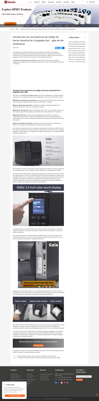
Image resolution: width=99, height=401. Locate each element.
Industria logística (44, 377)
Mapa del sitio (67, 398)
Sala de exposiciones (47, 25)
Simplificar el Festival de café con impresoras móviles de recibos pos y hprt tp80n (39, 357)
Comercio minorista (44, 376)
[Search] (87, 2)
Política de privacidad (49, 398)
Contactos (66, 2)
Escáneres (13, 381)
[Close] (25, 383)
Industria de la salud (44, 379)
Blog (73, 25)
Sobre (73, 2)
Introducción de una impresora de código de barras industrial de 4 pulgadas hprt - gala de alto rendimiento (47, 29)
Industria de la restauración (46, 374)
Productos (37, 2)
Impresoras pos (14, 374)
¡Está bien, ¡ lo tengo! (15, 395)
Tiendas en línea (30, 376)
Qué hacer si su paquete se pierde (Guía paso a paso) (82, 59)
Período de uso (59, 398)
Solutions (58, 2)
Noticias (67, 25)
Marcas (44, 2)
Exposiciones (58, 25)
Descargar (51, 2)
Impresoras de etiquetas (16, 376)
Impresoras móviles (15, 377)
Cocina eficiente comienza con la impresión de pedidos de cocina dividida (37, 356)
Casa (30, 2)
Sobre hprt (27, 25)
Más (85, 37)
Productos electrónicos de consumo (18, 379)
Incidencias (36, 25)
